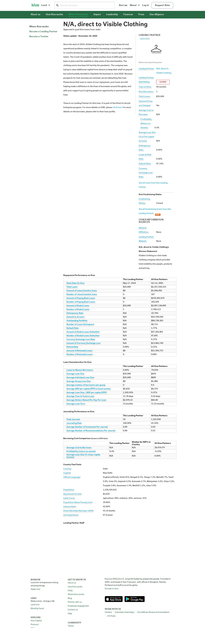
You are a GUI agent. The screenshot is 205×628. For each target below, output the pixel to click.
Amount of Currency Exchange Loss (83, 343)
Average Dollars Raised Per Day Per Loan (86, 400)
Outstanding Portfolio (76, 321)
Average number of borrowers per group (85, 385)
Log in (145, 5)
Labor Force (68, 498)
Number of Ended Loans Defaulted (82, 336)
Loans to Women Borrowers (79, 370)
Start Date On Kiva (75, 283)
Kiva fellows (142, 612)
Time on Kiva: (145, 87)
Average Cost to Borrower (79, 448)
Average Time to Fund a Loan (80, 396)
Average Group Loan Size (78, 381)
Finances (128, 14)
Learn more (144, 38)
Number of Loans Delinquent (80, 324)
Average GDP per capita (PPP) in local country (88, 389)
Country (67, 469)
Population (68, 490)
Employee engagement (78, 606)
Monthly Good (37, 608)
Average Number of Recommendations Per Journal (90, 431)
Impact (97, 14)
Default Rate (72, 328)
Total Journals (73, 419)
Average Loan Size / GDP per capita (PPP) (86, 393)
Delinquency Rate (74, 313)
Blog (70, 598)
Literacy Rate (69, 507)
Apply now (35, 589)
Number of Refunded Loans (79, 354)
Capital (66, 473)
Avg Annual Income (72, 494)
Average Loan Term (75, 404)
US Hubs (111, 616)
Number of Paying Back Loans (80, 302)
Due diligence (157, 14)
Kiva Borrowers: (146, 92)
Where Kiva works (78, 14)
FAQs (70, 591)
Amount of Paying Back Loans (80, 298)
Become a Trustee (38, 36)
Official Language (71, 477)
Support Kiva (162, 5)
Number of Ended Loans (77, 309)
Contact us (73, 610)
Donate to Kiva (112, 589)
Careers (108, 612)
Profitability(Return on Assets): (146, 123)
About (135, 5)
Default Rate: (145, 164)
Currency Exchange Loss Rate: (146, 172)
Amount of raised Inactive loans (81, 291)
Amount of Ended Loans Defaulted (82, 332)
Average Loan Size (75, 374)
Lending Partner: (146, 69)
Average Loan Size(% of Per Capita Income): (147, 136)
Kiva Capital (36, 621)
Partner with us (75, 602)
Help (70, 614)
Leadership (112, 14)
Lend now (35, 605)
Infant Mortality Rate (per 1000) (78, 511)
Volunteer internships (124, 612)
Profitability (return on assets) (81, 451)
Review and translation (159, 612)
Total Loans (72, 287)
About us (35, 14)
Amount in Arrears (75, 317)
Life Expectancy (70, 515)
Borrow (123, 5)
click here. (117, 107)
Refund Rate (72, 347)
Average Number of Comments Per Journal (87, 427)
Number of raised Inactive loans (81, 294)
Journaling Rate (74, 423)
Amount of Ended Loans (77, 306)
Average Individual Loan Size (80, 377)
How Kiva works (54, 14)
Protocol (34, 624)
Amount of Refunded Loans (79, 351)
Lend (45, 5)
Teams (71, 626)
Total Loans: (144, 96)
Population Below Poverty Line (77, 502)
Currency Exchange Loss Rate (80, 339)
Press (141, 14)
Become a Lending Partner (43, 31)
